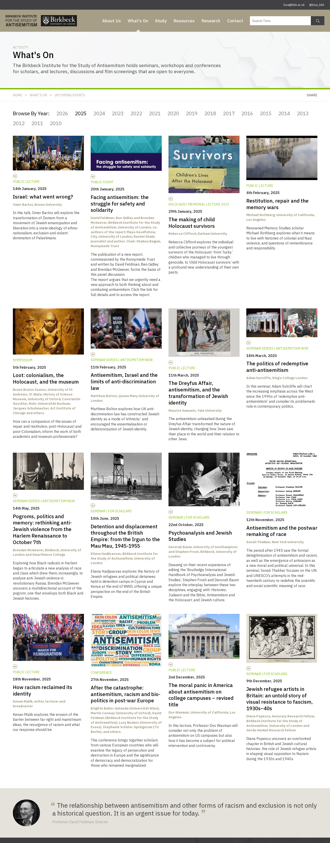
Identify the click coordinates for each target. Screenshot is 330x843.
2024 (99, 113)
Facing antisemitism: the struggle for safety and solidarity (120, 203)
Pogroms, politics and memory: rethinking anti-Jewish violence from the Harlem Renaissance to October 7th (42, 529)
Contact (235, 20)
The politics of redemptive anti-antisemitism (277, 366)
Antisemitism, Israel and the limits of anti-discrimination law (124, 381)
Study (161, 20)
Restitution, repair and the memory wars (277, 203)
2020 (173, 113)
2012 (19, 123)
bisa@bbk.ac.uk (294, 5)
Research (210, 20)
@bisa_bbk (316, 5)
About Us (111, 20)
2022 (136, 113)
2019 (192, 113)
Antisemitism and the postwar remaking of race (281, 531)
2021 (155, 113)
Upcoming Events (70, 95)
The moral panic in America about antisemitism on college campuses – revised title (200, 695)
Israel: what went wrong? (43, 196)
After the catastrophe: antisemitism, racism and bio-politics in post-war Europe (125, 694)
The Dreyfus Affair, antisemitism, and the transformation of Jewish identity (198, 393)
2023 (118, 113)
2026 (62, 113)
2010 (56, 123)
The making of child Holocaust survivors (191, 222)
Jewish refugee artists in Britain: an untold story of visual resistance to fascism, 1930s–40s (279, 699)
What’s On (138, 20)
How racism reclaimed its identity (42, 690)
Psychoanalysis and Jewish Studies (200, 535)
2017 (229, 113)
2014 (284, 113)
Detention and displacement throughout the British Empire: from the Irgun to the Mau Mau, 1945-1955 (125, 536)
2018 (210, 113)
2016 (247, 113)
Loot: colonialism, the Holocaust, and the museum (46, 378)
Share (312, 95)
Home (17, 95)
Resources (184, 20)
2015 (266, 113)
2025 (81, 113)
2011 (37, 123)
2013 (303, 113)
